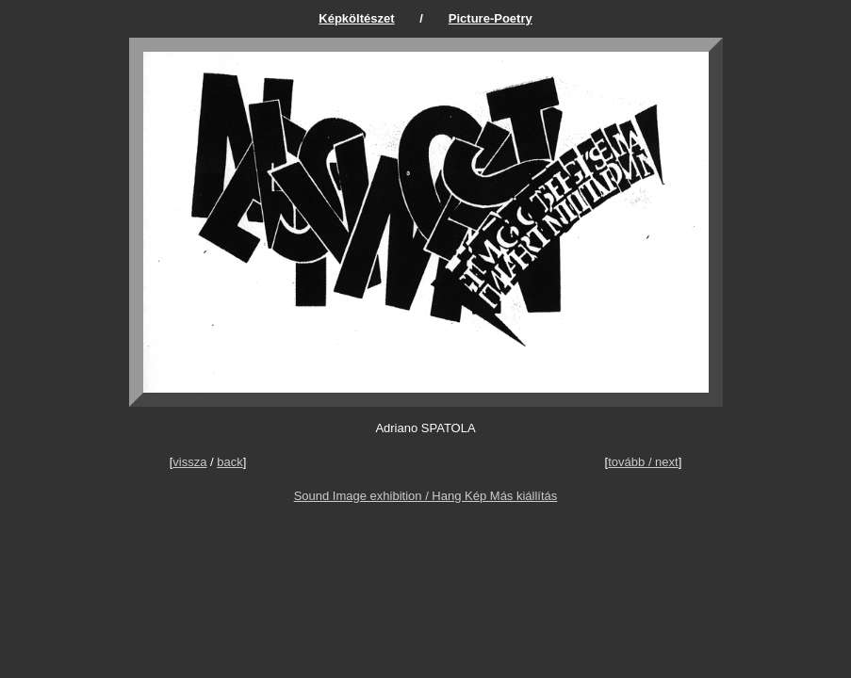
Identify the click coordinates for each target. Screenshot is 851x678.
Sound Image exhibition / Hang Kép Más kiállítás (426, 496)
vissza (189, 462)
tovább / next (643, 462)
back (229, 462)
